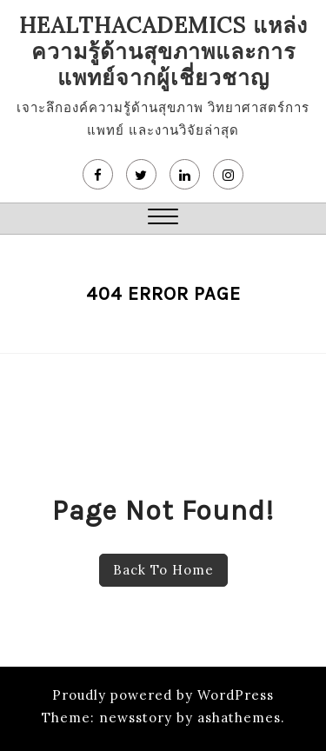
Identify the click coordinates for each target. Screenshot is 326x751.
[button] (163, 218)
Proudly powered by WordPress (163, 695)
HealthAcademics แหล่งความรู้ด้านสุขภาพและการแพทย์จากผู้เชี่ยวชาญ (163, 51)
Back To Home (163, 570)
